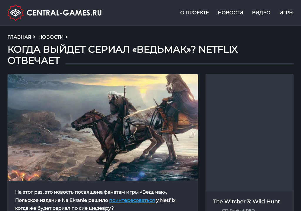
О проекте (194, 13)
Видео (261, 13)
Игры (286, 13)
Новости (230, 13)
